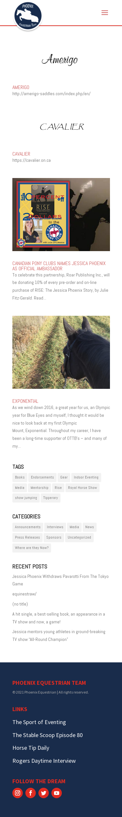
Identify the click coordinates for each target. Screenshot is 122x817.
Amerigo (20, 87)
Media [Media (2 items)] (19, 487)
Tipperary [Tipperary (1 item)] (50, 497)
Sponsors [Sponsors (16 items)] (53, 537)
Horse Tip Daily (30, 747)
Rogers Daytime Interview (44, 760)
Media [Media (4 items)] (74, 527)
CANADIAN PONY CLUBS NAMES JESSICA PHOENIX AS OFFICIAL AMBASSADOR (59, 266)
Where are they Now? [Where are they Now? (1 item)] (31, 547)
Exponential (25, 401)
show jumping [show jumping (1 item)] (26, 497)
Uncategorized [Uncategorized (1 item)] (79, 537)
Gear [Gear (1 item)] (64, 477)
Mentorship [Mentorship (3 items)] (39, 487)
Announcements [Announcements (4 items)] (28, 527)
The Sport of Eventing (39, 722)
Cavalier (21, 153)
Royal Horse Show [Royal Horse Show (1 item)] (82, 487)
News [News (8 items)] (89, 527)
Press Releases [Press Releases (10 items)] (27, 537)
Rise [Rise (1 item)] (58, 487)
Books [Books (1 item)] (20, 477)
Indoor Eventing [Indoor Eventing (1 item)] (86, 477)
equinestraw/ (24, 594)
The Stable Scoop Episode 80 (47, 735)
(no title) (20, 604)
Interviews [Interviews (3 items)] (55, 527)
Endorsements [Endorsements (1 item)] (42, 477)
